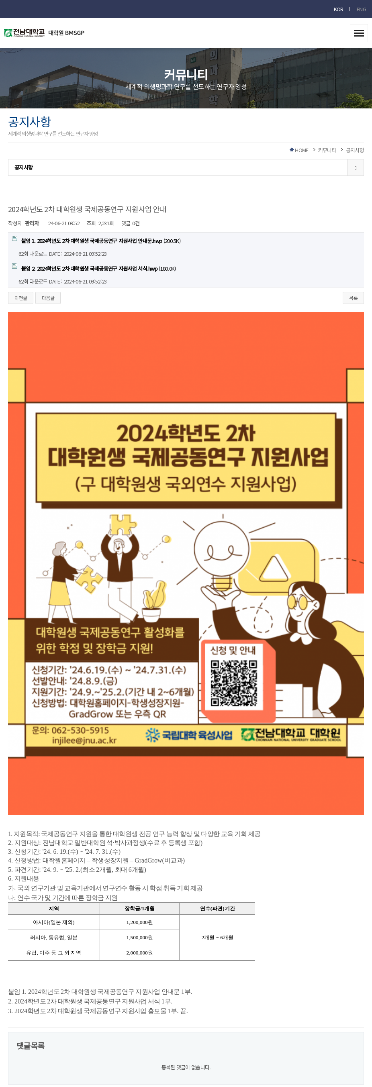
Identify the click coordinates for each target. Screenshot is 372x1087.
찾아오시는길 (195, 984)
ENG (361, 9)
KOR (338, 9)
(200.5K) (96, 240)
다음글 (48, 297)
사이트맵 (223, 984)
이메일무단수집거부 (156, 984)
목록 (353, 297)
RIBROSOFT (259, 1061)
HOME (301, 150)
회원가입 (268, 984)
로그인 (246, 984)
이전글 (20, 297)
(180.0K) (94, 267)
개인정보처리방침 (113, 984)
